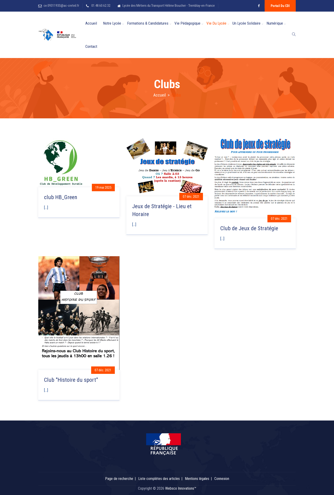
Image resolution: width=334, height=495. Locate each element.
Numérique (275, 23)
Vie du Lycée (216, 23)
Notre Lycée (112, 23)
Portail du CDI (280, 6)
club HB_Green (60, 197)
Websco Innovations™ (180, 488)
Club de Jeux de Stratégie (249, 228)
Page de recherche (119, 478)
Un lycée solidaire (246, 23)
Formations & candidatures (147, 23)
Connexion (221, 478)
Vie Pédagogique (187, 23)
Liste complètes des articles (159, 478)
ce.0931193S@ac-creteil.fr (61, 5)
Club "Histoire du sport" (71, 380)
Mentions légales (197, 478)
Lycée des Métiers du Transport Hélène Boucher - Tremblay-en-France (168, 5)
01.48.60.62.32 (100, 5)
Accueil (91, 23)
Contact (91, 46)
